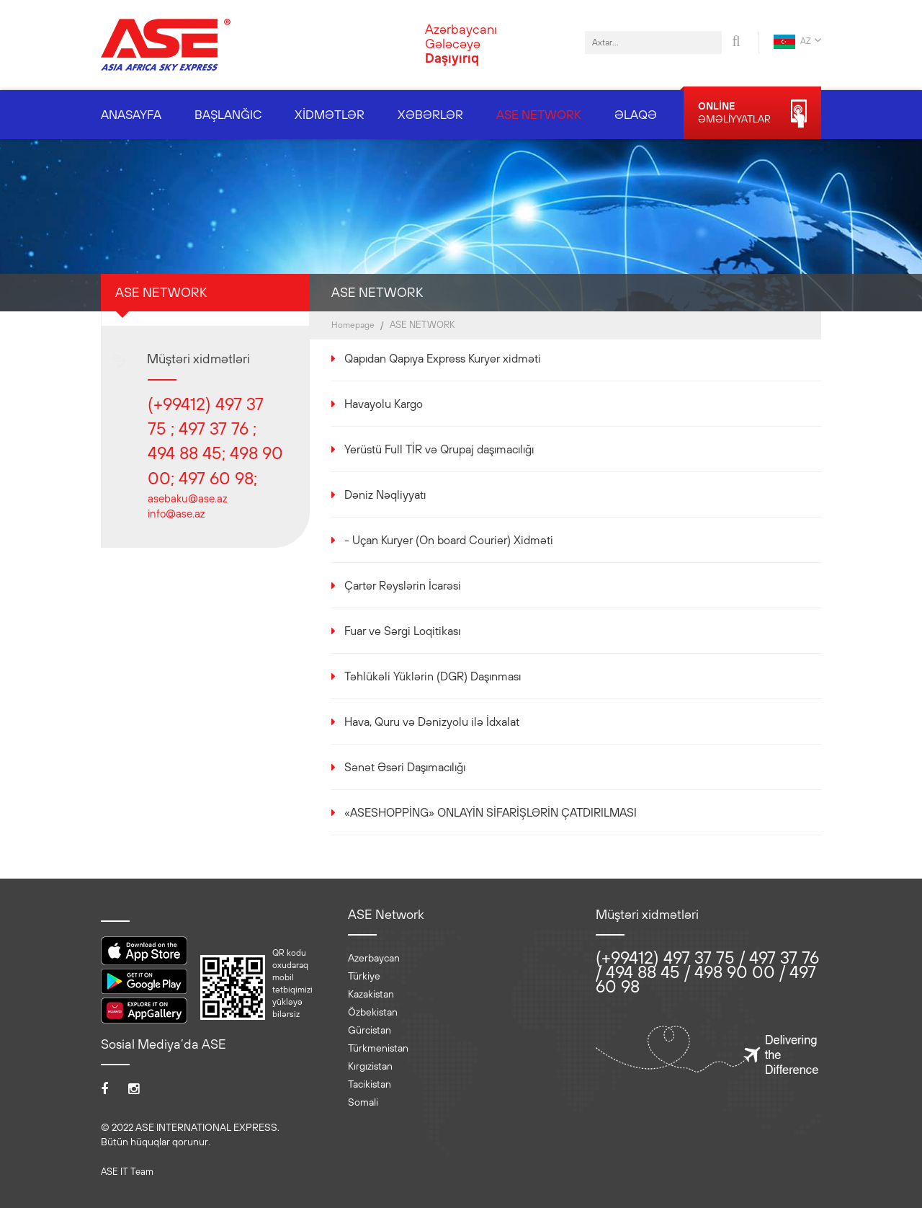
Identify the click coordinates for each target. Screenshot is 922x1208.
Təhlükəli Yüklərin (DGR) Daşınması (432, 676)
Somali (363, 1102)
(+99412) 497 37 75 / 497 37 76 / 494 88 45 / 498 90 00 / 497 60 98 (707, 971)
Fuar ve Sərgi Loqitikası (402, 630)
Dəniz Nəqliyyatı (385, 494)
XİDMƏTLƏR (329, 114)
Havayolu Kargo (383, 403)
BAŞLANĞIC (227, 114)
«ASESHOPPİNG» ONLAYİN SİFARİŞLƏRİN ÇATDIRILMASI (490, 812)
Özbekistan (373, 1012)
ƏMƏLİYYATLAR (752, 113)
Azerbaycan (374, 958)
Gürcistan (369, 1030)
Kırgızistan (370, 1066)
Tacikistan (369, 1084)
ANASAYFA (131, 114)
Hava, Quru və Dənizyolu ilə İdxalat (431, 721)
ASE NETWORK (538, 114)
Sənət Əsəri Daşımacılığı (404, 766)
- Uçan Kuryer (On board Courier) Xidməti (448, 539)
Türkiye (364, 976)
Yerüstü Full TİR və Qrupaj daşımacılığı (439, 449)
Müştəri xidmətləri (198, 358)
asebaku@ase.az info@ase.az (187, 506)
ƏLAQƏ (635, 114)
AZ (797, 41)
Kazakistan (371, 994)
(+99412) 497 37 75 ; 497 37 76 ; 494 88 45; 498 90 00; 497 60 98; (215, 441)
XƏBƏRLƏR (430, 114)
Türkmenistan (378, 1048)
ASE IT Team (127, 1171)
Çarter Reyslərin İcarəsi (402, 585)
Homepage (353, 325)
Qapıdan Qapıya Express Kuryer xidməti (442, 358)
